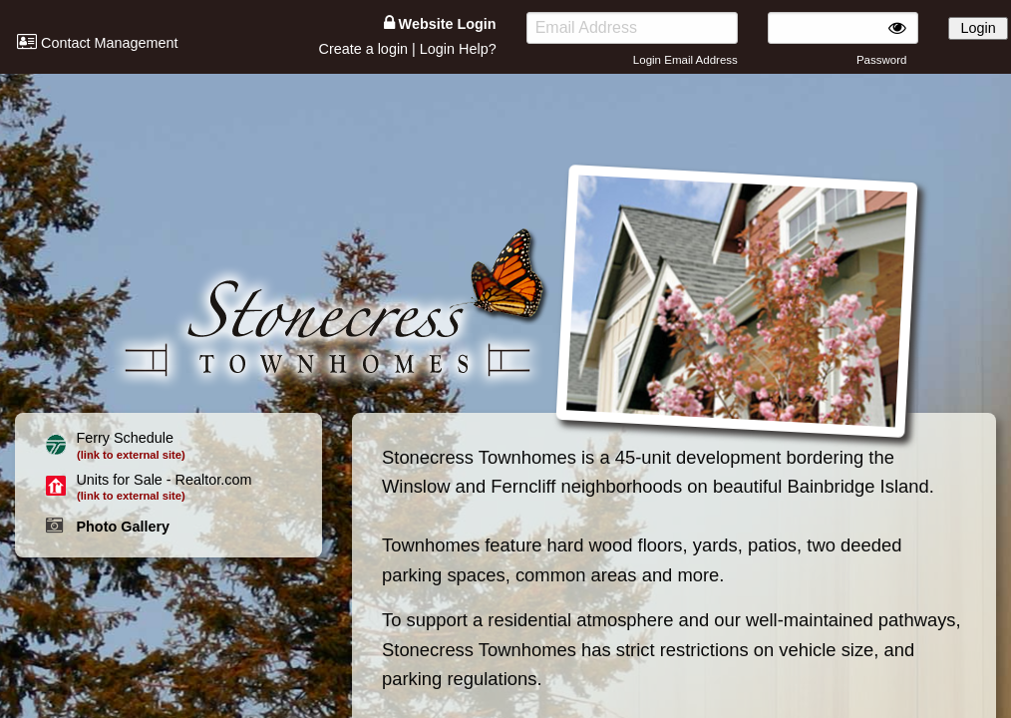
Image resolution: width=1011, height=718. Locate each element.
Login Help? (458, 49)
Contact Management (97, 43)
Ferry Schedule (124, 438)
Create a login (363, 49)
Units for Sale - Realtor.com (163, 480)
